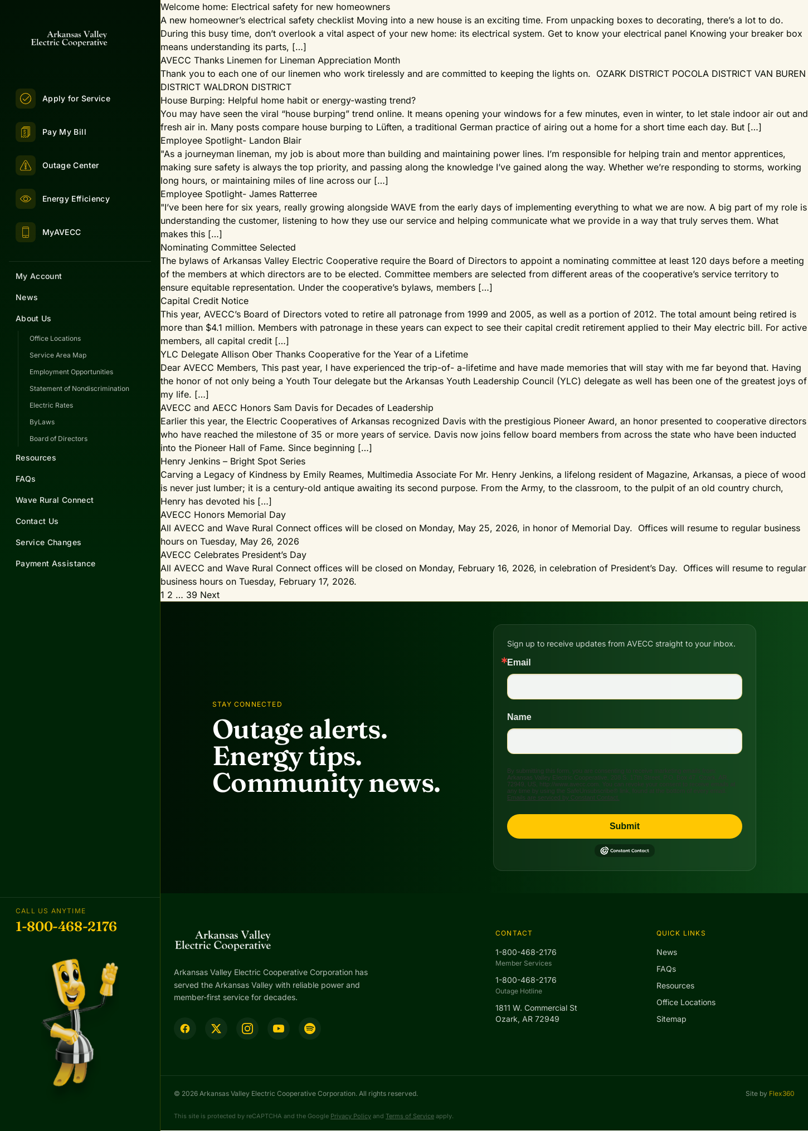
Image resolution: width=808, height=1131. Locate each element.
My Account (39, 276)
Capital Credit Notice (204, 300)
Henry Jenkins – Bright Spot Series (232, 461)
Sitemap (671, 1019)
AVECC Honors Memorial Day (223, 514)
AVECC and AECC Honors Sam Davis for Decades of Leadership (297, 407)
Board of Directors (58, 438)
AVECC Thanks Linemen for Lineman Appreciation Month (280, 60)
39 (191, 594)
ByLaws (42, 422)
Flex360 (782, 1093)
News (27, 297)
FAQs (26, 478)
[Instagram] (247, 1028)
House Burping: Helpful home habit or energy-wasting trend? (288, 100)
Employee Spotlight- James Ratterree (238, 193)
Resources (36, 457)
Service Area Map (58, 355)
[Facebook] (185, 1028)
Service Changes (48, 542)
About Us (34, 318)
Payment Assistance (55, 563)
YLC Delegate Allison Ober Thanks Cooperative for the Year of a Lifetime (314, 354)
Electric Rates (51, 405)
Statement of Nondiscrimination (79, 388)
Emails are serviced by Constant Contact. (563, 797)
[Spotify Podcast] (310, 1028)
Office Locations (55, 338)
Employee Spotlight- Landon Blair (230, 140)
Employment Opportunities (71, 372)
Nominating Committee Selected (228, 247)
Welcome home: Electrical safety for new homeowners (275, 6)
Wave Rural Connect (55, 500)
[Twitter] (216, 1028)
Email (519, 662)
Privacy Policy (350, 1116)
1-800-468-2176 (66, 926)
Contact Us (37, 521)
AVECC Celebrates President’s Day (233, 554)
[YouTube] (278, 1028)
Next (210, 594)
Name (519, 717)
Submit (625, 826)
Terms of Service (410, 1116)
